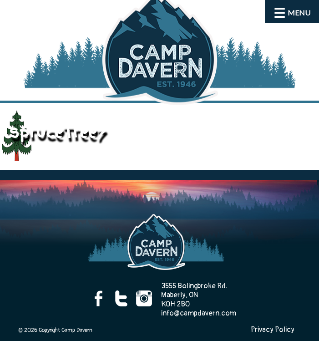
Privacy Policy (272, 329)
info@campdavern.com (198, 313)
